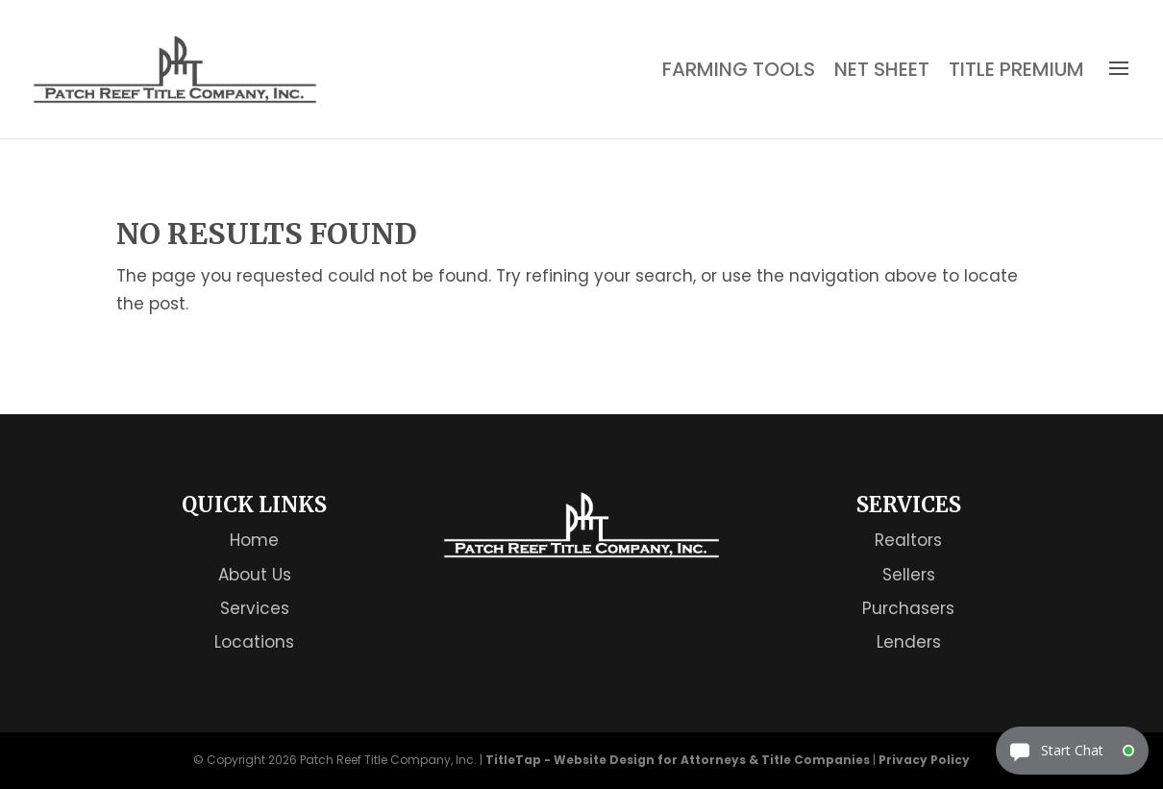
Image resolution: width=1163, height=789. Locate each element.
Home (254, 540)
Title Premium (1016, 70)
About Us (254, 574)
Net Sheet (881, 70)
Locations (254, 641)
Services (254, 608)
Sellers (908, 574)
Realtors (908, 540)
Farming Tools (738, 70)
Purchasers (908, 608)
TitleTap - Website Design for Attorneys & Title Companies (677, 760)
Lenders (909, 641)
